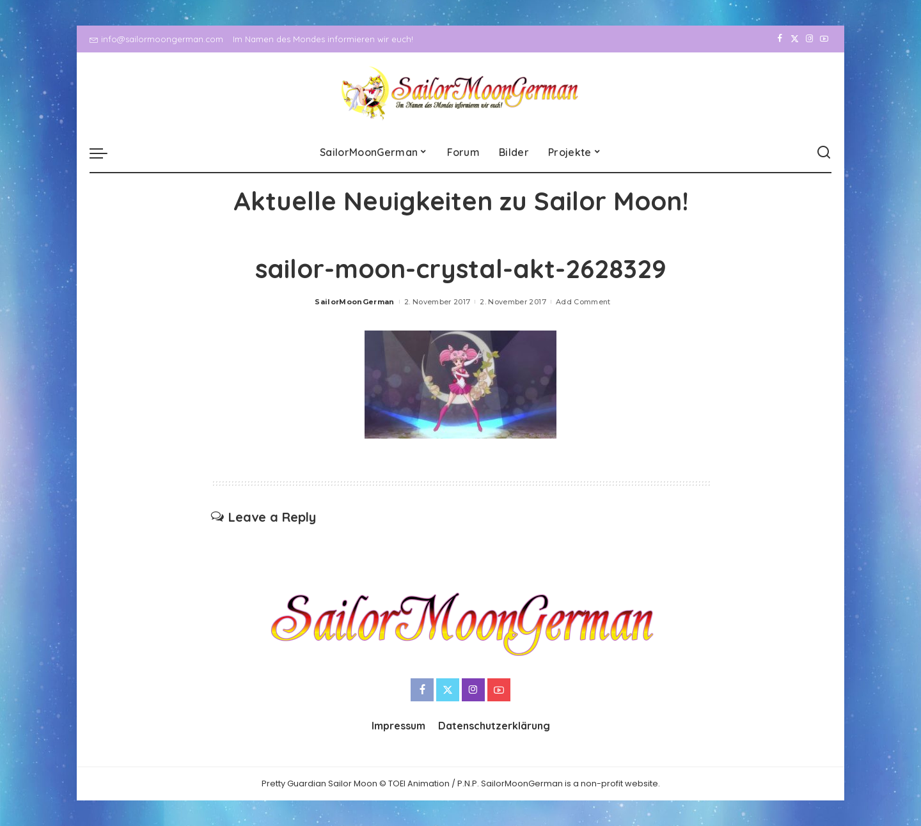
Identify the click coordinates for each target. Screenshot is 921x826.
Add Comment (583, 301)
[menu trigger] (105, 153)
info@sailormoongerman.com (156, 39)
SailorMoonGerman (355, 301)
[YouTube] (824, 39)
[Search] (823, 153)
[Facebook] (780, 39)
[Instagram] (809, 39)
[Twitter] (794, 39)
